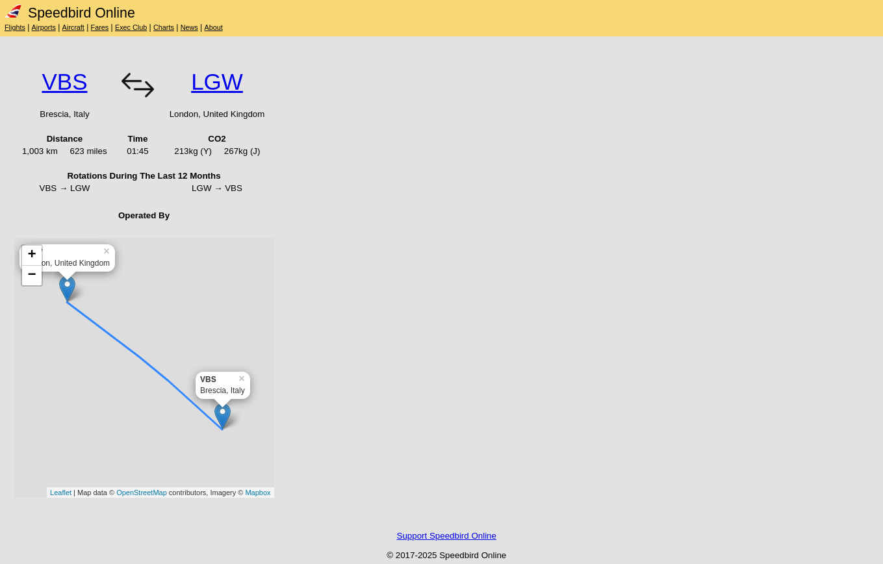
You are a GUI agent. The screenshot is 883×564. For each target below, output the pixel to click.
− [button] (31, 275)
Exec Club (131, 27)
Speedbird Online (70, 13)
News (189, 27)
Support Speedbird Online (446, 536)
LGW (217, 81)
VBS (64, 81)
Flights (15, 27)
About (213, 27)
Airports (44, 27)
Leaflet (60, 492)
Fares (100, 27)
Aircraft (73, 27)
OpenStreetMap (141, 492)
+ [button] (31, 255)
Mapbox (257, 492)
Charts (163, 27)
